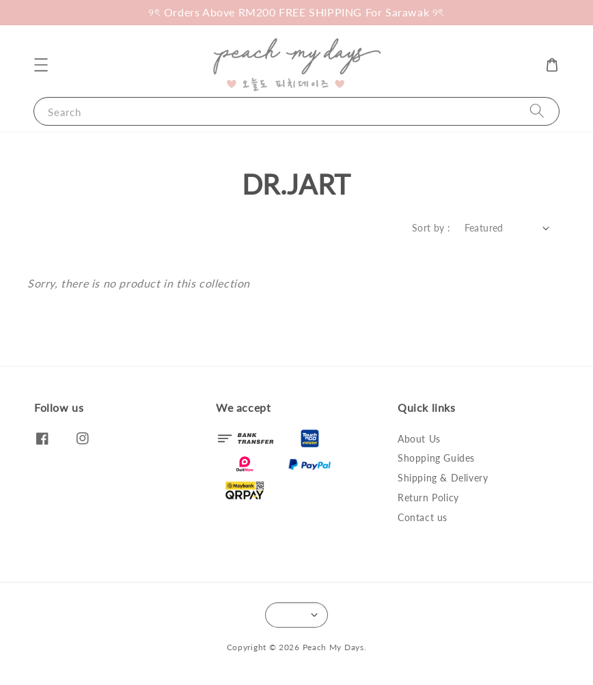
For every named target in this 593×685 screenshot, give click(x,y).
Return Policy (428, 497)
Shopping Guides (436, 458)
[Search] (537, 111)
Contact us (422, 517)
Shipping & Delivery (443, 478)
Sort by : (431, 228)
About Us (419, 439)
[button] (41, 65)
